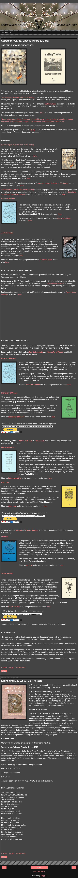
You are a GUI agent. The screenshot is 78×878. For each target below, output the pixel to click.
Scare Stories (31, 530)
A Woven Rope (46, 260)
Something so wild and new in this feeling (17, 97)
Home (39, 867)
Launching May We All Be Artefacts (21, 680)
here (41, 113)
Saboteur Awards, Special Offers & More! (25, 40)
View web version (39, 872)
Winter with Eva (25, 441)
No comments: (20, 667)
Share (4, 671)
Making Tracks (50, 104)
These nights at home (55, 283)
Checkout (40, 441)
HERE (32, 130)
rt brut (19, 530)
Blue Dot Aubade (64, 218)
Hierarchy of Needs (55, 352)
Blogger (43, 876)
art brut (4, 537)
